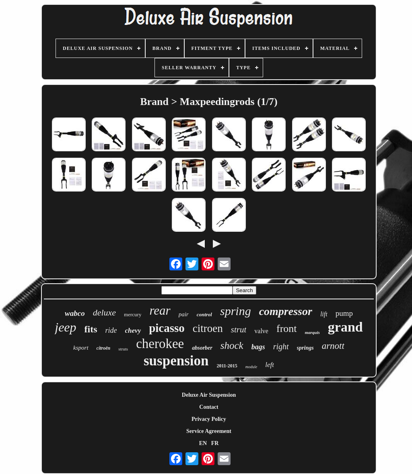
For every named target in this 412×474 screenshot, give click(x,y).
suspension (176, 361)
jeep (65, 327)
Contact (208, 407)
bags (258, 347)
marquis (312, 332)
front (286, 328)
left (269, 365)
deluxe (104, 312)
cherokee (160, 343)
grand (345, 326)
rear (159, 310)
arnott (333, 346)
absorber (202, 348)
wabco (75, 313)
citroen (208, 328)
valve (261, 331)
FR (215, 443)
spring (235, 310)
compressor (285, 311)
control (204, 314)
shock (231, 345)
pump (344, 313)
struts (123, 348)
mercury (132, 314)
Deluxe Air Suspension (209, 395)
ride (111, 330)
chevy (133, 330)
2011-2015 (226, 366)
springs (305, 348)
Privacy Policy (209, 419)
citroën (104, 348)
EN (203, 443)
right (281, 346)
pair (184, 314)
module (251, 367)
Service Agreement (208, 431)
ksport (81, 347)
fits (90, 329)
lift (324, 314)
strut (239, 329)
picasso (167, 327)
